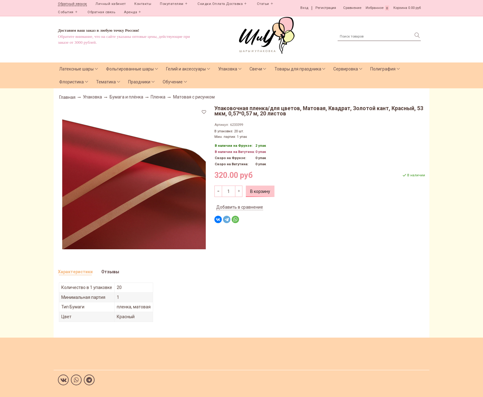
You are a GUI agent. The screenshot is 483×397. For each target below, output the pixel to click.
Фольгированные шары (130, 68)
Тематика (106, 81)
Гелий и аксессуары (186, 68)
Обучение (173, 81)
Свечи (256, 68)
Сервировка (345, 68)
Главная (67, 97)
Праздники (139, 81)
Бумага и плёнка (126, 96)
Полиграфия (383, 68)
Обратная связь (101, 12)
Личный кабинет (110, 4)
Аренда (130, 12)
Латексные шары (76, 68)
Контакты (142, 4)
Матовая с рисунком (194, 96)
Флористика (71, 81)
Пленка (158, 96)
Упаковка (227, 68)
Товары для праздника (297, 68)
